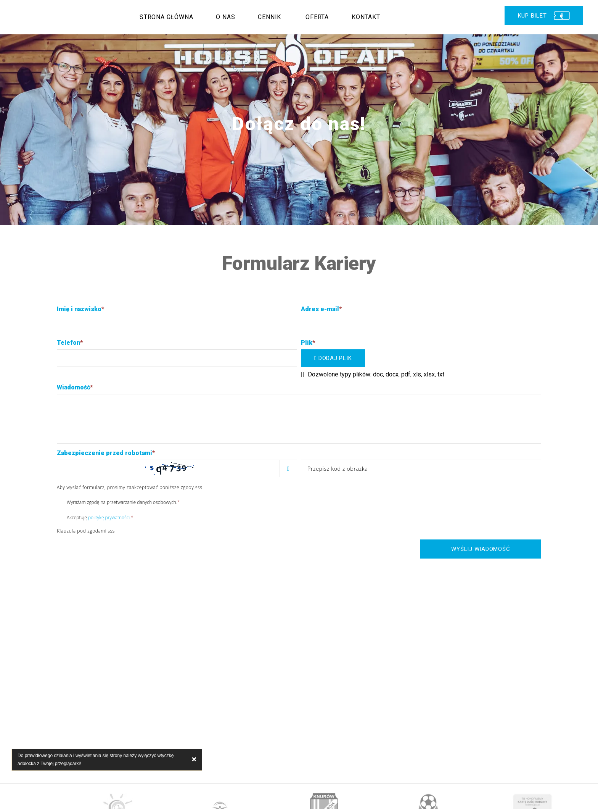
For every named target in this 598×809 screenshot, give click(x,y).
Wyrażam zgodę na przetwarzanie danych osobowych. (118, 502)
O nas (225, 17)
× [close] (194, 759)
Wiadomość (75, 387)
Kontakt (366, 17)
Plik (308, 342)
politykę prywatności (109, 517)
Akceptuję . (95, 517)
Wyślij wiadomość (480, 549)
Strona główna (166, 17)
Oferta (317, 17)
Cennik (269, 17)
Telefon (70, 342)
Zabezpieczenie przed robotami (106, 453)
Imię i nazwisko (80, 309)
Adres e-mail (321, 309)
